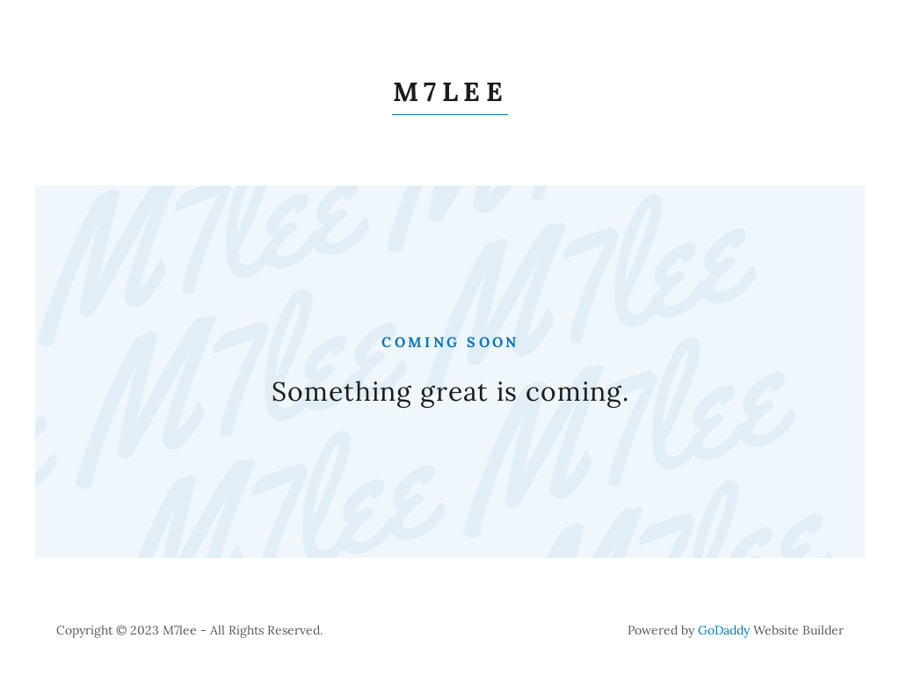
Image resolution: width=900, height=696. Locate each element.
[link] (450, 96)
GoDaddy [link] (724, 630)
